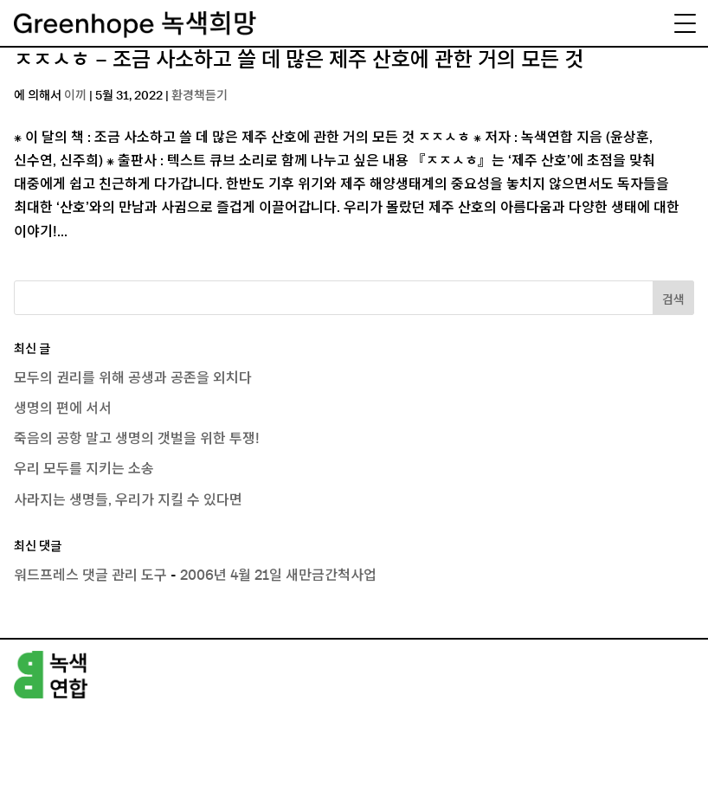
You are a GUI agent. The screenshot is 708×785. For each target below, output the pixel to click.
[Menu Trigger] (684, 23)
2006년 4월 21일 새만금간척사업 (278, 575)
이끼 (75, 96)
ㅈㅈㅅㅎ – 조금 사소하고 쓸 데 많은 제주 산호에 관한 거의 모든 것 (298, 60)
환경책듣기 (199, 96)
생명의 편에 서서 (63, 408)
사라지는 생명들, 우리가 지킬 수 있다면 (128, 500)
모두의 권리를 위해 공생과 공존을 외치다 (133, 378)
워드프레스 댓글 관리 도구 (90, 575)
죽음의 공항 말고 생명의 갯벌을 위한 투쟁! (137, 439)
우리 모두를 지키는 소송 (84, 469)
